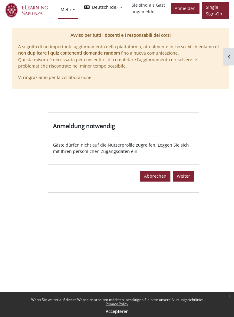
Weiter (183, 176)
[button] (103, 7)
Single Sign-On (214, 10)
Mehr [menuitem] (66, 9)
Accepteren (117, 311)
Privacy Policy (117, 303)
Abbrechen (155, 176)
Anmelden (185, 8)
